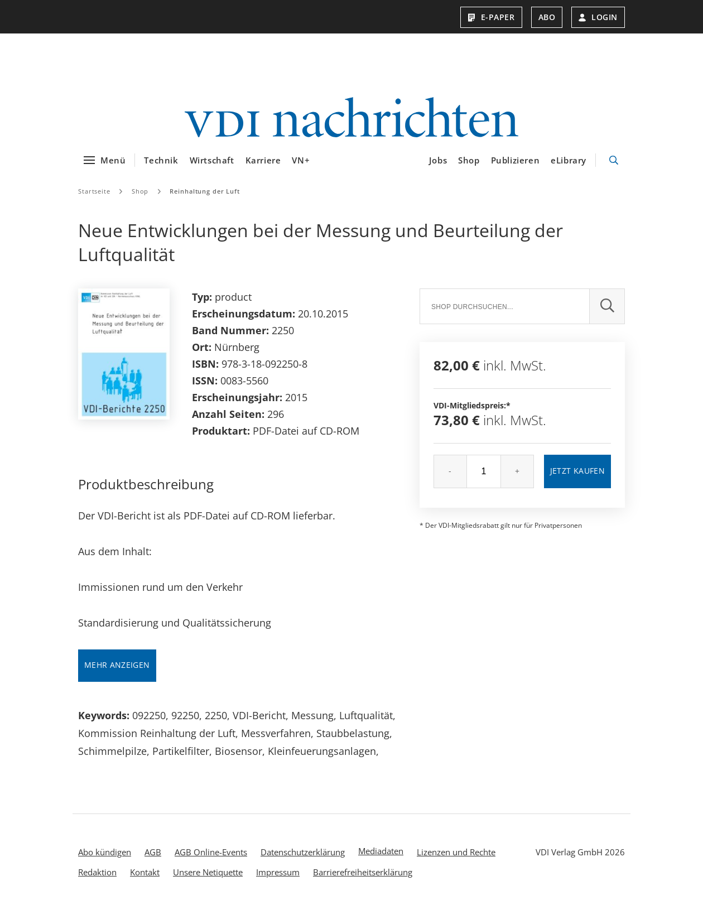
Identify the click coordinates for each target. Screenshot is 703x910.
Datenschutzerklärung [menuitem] (303, 852)
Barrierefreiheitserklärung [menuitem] (362, 872)
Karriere (263, 160)
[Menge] (483, 471)
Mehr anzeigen (117, 664)
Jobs (438, 160)
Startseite (94, 191)
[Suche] (504, 306)
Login (598, 17)
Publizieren (515, 160)
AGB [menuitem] (153, 852)
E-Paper (491, 17)
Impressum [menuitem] (278, 872)
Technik (161, 160)
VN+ (301, 160)
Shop (468, 160)
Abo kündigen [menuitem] (104, 852)
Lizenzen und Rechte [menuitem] (456, 852)
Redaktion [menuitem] (97, 872)
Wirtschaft (212, 160)
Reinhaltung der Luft (205, 191)
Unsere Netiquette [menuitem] (208, 872)
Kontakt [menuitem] (145, 872)
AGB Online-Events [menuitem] (211, 852)
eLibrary (568, 160)
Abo (547, 17)
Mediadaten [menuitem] (380, 850)
